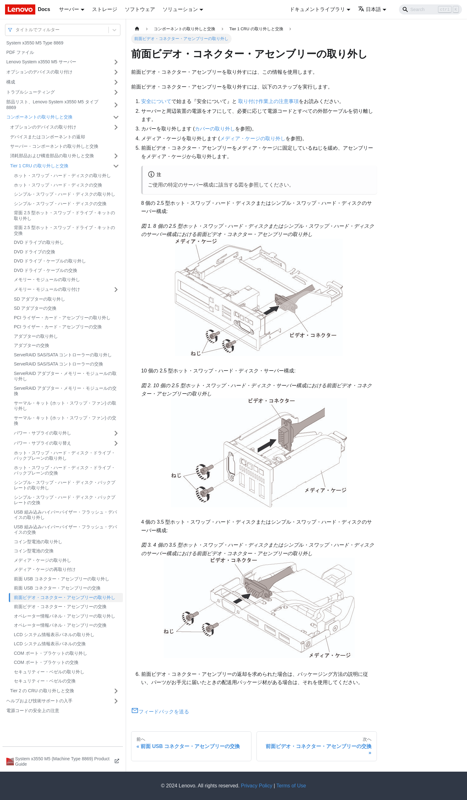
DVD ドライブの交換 (34, 251)
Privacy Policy (257, 785)
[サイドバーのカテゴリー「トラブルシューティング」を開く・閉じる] (116, 92)
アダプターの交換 (31, 345)
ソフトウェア (140, 9)
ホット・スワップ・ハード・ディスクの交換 (58, 184)
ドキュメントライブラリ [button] (317, 9)
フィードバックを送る (160, 711)
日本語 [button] (369, 9)
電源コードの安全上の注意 (32, 710)
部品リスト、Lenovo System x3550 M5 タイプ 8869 (52, 104)
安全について (156, 101)
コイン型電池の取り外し (38, 541)
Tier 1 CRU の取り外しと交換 (39, 165)
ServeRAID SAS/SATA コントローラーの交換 (58, 363)
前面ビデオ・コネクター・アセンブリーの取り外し (64, 597)
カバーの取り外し (215, 128)
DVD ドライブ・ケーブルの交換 (45, 270)
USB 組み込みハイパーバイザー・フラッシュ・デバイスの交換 (65, 529)
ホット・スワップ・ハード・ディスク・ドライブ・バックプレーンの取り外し (64, 455)
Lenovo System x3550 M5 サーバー (41, 61)
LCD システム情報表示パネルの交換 (50, 643)
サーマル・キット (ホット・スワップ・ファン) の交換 (65, 420)
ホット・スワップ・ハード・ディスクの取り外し (62, 175)
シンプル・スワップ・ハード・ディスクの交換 (60, 203)
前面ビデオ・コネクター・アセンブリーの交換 (60, 606)
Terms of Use (291, 785)
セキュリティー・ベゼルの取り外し (49, 671)
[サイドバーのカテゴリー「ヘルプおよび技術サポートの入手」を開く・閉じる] (116, 701)
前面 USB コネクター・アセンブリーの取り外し (61, 578)
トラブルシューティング (30, 92)
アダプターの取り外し (36, 336)
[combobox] (16, 29)
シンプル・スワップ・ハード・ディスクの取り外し (64, 194)
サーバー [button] (69, 9)
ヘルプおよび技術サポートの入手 (39, 700)
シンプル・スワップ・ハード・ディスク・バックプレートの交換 (64, 500)
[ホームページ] (137, 29)
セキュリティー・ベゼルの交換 (45, 680)
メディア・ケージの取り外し (42, 560)
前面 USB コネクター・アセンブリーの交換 (57, 587)
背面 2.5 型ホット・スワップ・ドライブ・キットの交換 (64, 230)
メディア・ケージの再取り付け (45, 569)
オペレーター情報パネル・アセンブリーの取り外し (64, 616)
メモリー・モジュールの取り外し (47, 279)
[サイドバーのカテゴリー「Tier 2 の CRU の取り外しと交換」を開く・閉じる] (116, 691)
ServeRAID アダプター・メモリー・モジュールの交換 (65, 391)
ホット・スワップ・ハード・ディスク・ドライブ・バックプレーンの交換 (64, 470)
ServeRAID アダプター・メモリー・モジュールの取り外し (65, 376)
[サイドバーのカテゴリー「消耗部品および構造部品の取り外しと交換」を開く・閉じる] (116, 156)
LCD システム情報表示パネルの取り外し (54, 634)
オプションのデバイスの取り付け (39, 71)
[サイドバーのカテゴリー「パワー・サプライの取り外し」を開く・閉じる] (116, 433)
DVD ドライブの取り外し (39, 242)
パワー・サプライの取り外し (42, 432)
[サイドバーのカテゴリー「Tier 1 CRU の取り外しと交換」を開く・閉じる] (116, 166)
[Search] (430, 9)
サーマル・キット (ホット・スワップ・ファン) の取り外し (65, 405)
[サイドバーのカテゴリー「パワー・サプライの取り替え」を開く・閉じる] (116, 443)
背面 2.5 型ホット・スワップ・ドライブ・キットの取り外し (64, 215)
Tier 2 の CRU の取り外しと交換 (42, 690)
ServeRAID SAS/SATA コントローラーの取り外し (63, 354)
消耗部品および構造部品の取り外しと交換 (52, 155)
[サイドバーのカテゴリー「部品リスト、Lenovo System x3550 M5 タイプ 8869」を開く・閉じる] (116, 104)
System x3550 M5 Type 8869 (34, 42)
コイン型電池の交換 (34, 550)
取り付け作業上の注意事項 (268, 101)
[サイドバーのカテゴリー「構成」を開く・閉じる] (116, 82)
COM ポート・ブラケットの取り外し (50, 653)
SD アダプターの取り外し (39, 299)
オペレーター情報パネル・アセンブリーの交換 (60, 625)
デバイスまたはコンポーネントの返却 (47, 136)
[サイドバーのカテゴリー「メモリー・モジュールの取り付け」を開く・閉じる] (116, 290)
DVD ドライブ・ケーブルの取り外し (50, 260)
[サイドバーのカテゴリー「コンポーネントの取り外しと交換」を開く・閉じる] (116, 117)
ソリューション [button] (180, 9)
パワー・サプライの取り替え (42, 443)
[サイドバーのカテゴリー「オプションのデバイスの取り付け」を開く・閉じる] (116, 72)
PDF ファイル (20, 52)
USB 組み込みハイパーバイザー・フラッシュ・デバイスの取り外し (65, 514)
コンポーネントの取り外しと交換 (39, 116)
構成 (10, 81)
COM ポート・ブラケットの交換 (46, 662)
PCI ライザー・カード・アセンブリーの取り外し (62, 317)
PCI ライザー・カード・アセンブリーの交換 (58, 326)
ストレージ (104, 9)
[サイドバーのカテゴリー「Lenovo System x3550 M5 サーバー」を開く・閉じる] (116, 62)
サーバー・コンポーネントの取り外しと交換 (54, 146)
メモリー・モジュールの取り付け (47, 289)
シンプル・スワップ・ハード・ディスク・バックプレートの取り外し (64, 485)
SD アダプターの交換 (35, 308)
